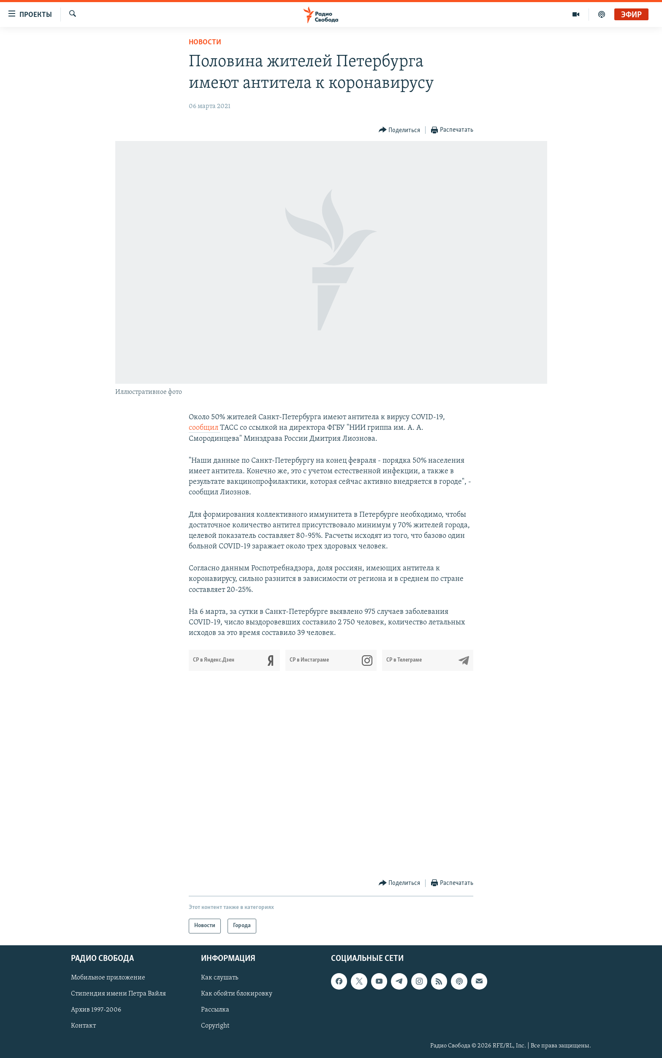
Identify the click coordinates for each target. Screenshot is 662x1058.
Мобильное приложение (108, 977)
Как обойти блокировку (236, 993)
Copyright (215, 1026)
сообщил (204, 428)
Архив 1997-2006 (96, 1009)
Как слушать (219, 977)
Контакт (83, 1026)
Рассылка (215, 1009)
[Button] (400, 130)
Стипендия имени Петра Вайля (118, 993)
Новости (205, 42)
